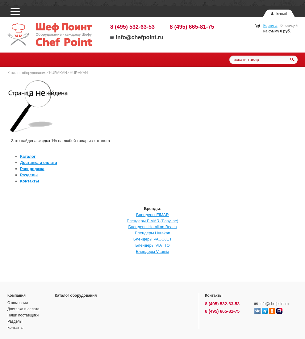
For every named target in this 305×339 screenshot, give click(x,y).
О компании (17, 303)
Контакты (29, 181)
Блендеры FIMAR (152, 214)
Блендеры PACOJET (152, 239)
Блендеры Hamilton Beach (152, 226)
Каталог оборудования (26, 73)
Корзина (270, 25)
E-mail (281, 13)
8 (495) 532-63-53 (132, 27)
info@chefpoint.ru (137, 37)
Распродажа (32, 168)
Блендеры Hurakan (152, 233)
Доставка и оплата (38, 162)
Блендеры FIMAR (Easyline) (152, 221)
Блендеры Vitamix (152, 251)
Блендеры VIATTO (152, 245)
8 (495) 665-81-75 (192, 27)
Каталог (28, 156)
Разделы (29, 175)
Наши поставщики (23, 315)
